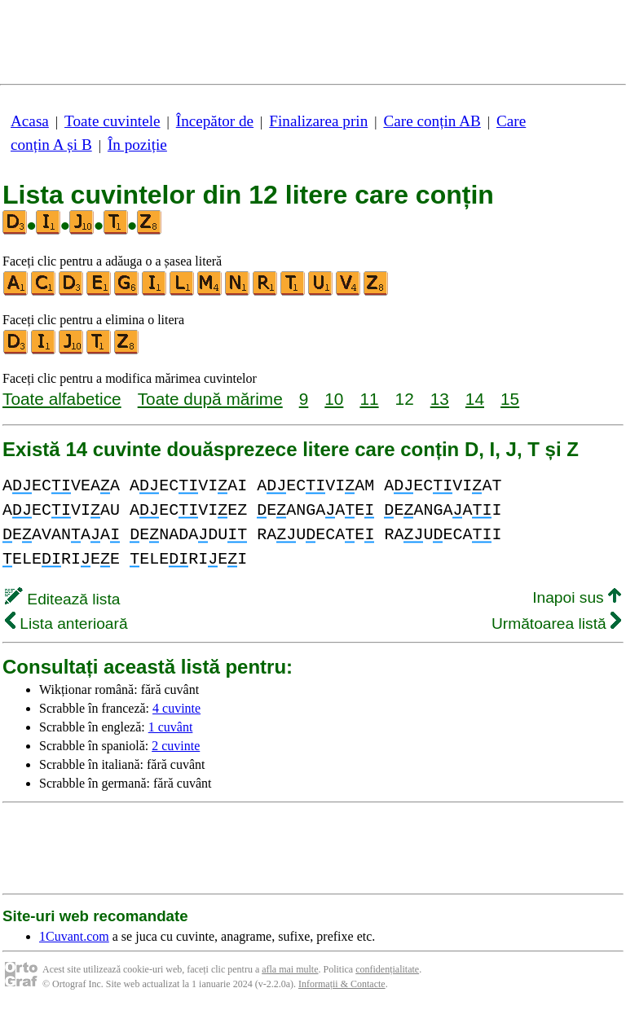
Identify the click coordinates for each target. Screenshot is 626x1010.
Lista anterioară (66, 623)
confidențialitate (387, 969)
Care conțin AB (431, 121)
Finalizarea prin (318, 121)
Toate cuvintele (112, 121)
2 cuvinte (176, 746)
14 (474, 398)
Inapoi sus (576, 597)
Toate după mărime (210, 398)
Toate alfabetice (61, 398)
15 (509, 398)
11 (368, 398)
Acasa (30, 121)
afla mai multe (290, 969)
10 (333, 398)
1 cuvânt (170, 727)
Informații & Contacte (342, 984)
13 (439, 398)
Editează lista (62, 599)
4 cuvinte (176, 708)
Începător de (214, 121)
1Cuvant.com (74, 936)
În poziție (137, 144)
